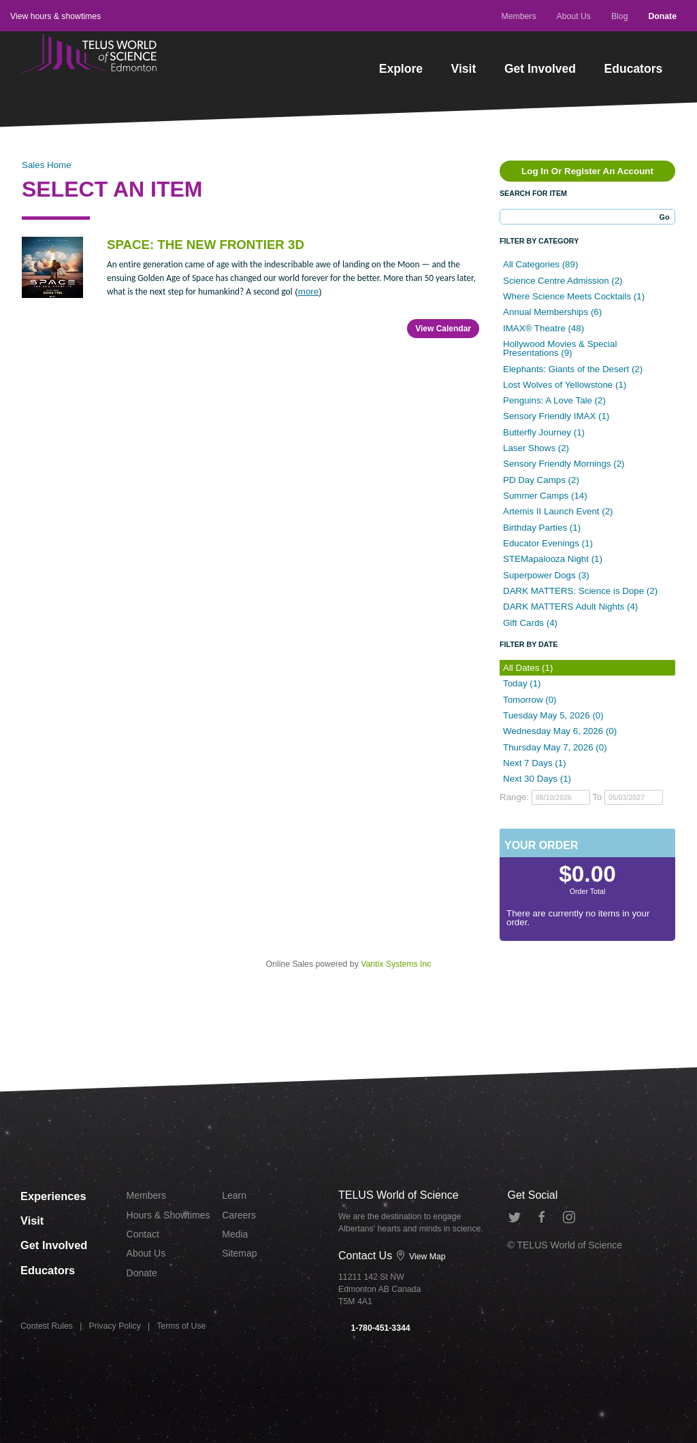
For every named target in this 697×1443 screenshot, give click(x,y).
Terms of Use (181, 1326)
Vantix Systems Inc (396, 964)
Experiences (55, 1194)
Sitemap (239, 1253)
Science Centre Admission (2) (563, 281)
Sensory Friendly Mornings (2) (564, 464)
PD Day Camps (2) (541, 480)
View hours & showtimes (55, 16)
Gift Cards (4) (530, 623)
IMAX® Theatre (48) (543, 328)
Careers (239, 1215)
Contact (143, 1234)
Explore (401, 69)
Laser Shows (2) (536, 448)
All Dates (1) (528, 668)
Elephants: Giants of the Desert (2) (573, 369)
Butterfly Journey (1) (544, 432)
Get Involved (540, 69)
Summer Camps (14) (545, 496)
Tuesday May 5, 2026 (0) (553, 715)
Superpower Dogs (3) (546, 575)
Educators (633, 69)
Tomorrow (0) (530, 700)
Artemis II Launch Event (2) (558, 511)
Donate (662, 16)
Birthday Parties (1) (542, 528)
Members (518, 16)
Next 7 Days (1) (534, 763)
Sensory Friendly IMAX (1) (556, 416)
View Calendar (443, 328)
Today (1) (522, 683)
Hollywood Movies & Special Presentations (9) (560, 348)
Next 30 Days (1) (537, 779)
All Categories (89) (540, 264)
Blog (619, 16)
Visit (463, 69)
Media (235, 1234)
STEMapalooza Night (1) (552, 559)
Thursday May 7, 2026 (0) (555, 747)
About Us (574, 16)
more (308, 291)
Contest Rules (46, 1326)
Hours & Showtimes (168, 1215)
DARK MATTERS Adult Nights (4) (570, 606)
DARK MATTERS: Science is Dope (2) (580, 591)
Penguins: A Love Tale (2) (554, 400)
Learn (234, 1195)
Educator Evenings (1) (548, 543)
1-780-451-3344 (374, 1328)
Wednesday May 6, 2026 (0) (560, 731)
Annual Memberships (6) (552, 312)
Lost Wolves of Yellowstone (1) (564, 385)
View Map (420, 1256)
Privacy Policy (115, 1326)
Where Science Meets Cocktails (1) (574, 296)
